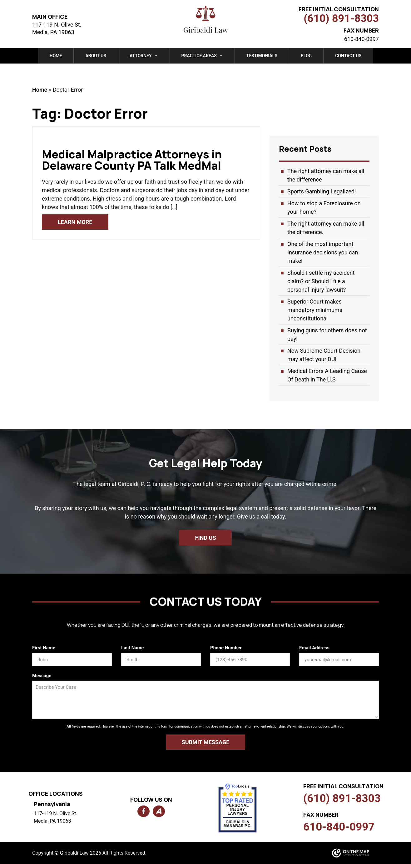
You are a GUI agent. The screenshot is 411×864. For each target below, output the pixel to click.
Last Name (132, 648)
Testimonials (261, 55)
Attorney (144, 55)
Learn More (75, 222)
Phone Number (226, 648)
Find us (205, 537)
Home (56, 55)
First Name (43, 648)
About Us (95, 55)
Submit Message (206, 742)
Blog (306, 55)
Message (41, 675)
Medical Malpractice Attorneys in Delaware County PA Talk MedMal (132, 159)
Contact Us (348, 55)
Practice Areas (202, 55)
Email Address (314, 648)
